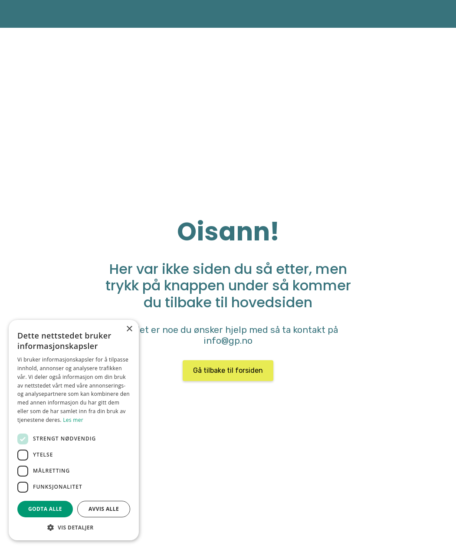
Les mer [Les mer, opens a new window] (73, 420)
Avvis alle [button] (104, 509)
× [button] (129, 329)
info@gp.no (228, 340)
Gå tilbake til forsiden (228, 370)
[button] (73, 527)
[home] (19, 14)
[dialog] (74, 430)
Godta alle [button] (45, 509)
